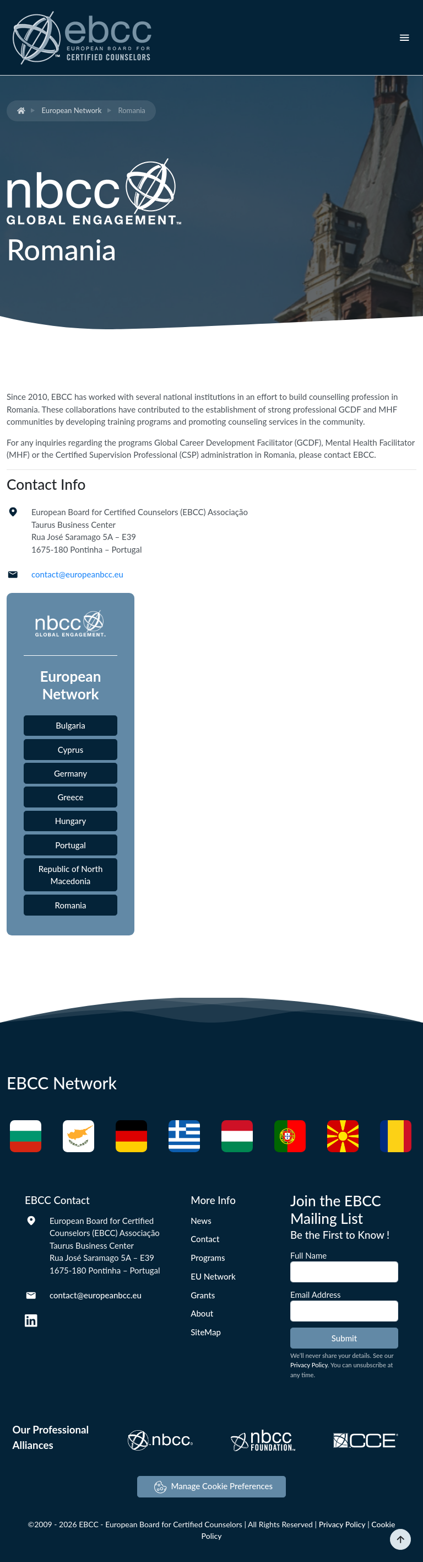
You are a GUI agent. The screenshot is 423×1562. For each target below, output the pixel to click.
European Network (72, 110)
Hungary (70, 821)
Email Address (315, 1294)
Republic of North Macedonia (71, 875)
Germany (70, 773)
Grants (203, 1295)
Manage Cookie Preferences (213, 1487)
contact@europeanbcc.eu (77, 574)
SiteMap (206, 1332)
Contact (205, 1239)
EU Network (213, 1276)
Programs (208, 1258)
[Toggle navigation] (404, 37)
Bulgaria (70, 725)
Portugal (70, 845)
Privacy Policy (309, 1364)
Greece (71, 797)
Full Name (308, 1255)
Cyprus (70, 750)
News (201, 1221)
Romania (70, 905)
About (202, 1313)
